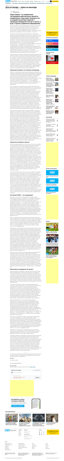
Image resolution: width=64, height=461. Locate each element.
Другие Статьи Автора (51, 168)
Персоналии (20, 448)
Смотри (48, 221)
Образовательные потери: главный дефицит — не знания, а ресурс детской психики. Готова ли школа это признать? (50, 91)
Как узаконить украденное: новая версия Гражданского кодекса (51, 125)
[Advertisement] (22, 388)
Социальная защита (21, 443)
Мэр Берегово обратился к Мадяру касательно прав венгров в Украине (50, 135)
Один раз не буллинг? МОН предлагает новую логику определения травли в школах (50, 112)
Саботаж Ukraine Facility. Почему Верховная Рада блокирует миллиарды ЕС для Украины (50, 120)
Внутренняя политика (8, 443)
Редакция (20, 434)
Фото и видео (27, 1)
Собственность (48, 448)
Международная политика (8, 444)
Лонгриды (36, 1)
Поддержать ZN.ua (55, 1)
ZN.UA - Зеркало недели (52, 62)
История (47, 444)
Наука (33, 443)
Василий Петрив (16, 12)
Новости (19, 1)
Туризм (47, 447)
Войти (48, 1)
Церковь (33, 447)
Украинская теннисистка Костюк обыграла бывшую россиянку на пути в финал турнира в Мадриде (52, 244)
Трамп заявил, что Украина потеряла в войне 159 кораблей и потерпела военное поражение (51, 140)
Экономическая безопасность (22, 447)
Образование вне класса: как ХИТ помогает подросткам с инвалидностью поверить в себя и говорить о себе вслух (50, 102)
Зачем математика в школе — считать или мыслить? (50, 96)
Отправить (37, 377)
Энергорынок (7, 447)
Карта (19, 435)
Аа (50, 1)
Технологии (33, 444)
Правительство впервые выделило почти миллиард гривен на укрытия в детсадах (50, 79)
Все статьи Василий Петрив (15, 363)
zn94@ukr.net (26, 436)
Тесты (40, 1)
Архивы (20, 431)
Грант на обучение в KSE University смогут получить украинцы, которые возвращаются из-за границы (50, 84)
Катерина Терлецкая (50, 424)
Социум (47, 443)
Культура (33, 448)
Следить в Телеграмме (18, 405)
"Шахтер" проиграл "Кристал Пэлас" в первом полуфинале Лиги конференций (51, 256)
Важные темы (8, 3)
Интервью (31, 1)
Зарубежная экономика (21, 444)
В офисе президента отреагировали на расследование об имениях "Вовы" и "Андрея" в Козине (51, 130)
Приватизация (7, 448)
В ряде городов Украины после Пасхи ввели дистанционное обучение (50, 107)
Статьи (23, 1)
